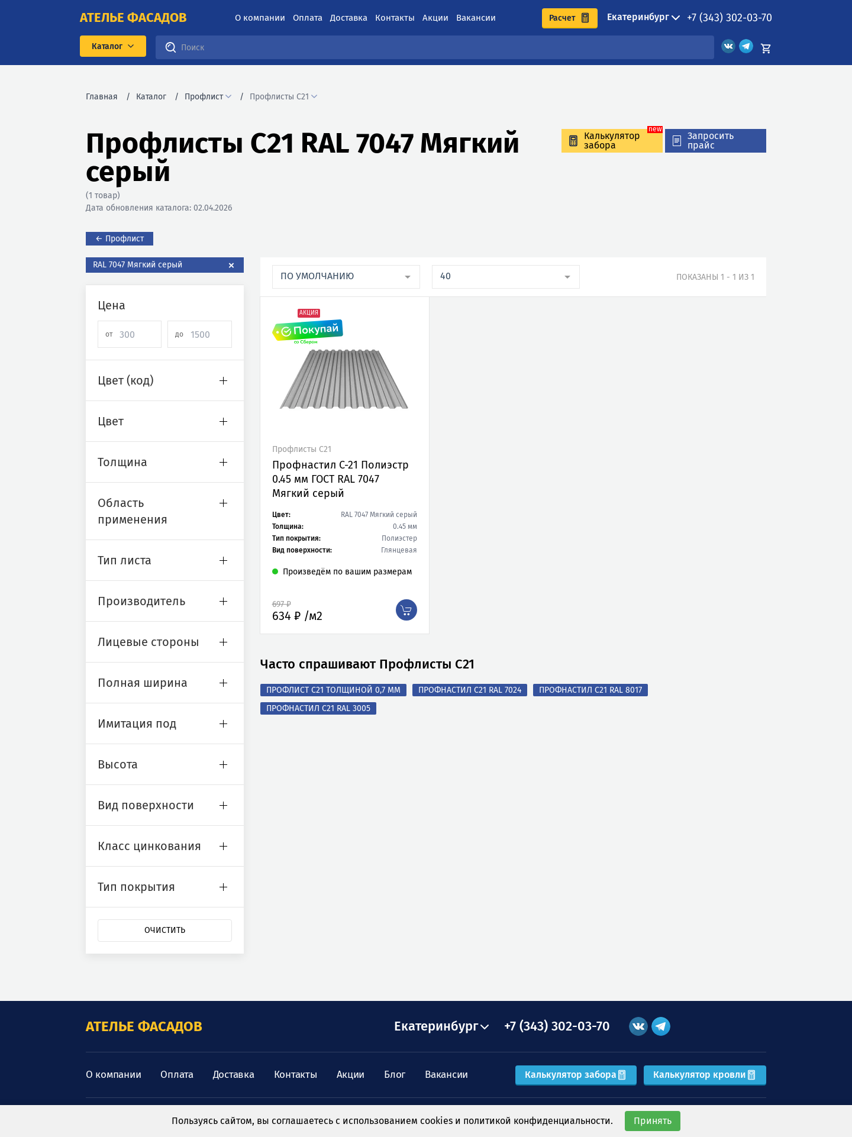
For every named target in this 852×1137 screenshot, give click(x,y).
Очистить (164, 930)
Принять (653, 1120)
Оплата (307, 17)
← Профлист (119, 239)
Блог (394, 1074)
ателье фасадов (133, 17)
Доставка (348, 17)
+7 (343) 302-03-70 (729, 17)
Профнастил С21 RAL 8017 (590, 690)
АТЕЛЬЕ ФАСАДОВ (144, 1026)
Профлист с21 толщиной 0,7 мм (333, 690)
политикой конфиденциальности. (538, 1120)
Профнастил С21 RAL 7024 (469, 690)
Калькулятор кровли (705, 1074)
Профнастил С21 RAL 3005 (318, 708)
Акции (435, 17)
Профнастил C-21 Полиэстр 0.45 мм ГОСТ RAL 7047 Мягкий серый (340, 479)
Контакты (395, 17)
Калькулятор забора (576, 1074)
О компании (260, 17)
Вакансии (476, 17)
